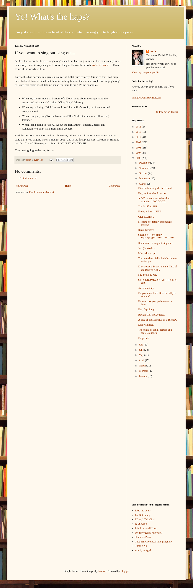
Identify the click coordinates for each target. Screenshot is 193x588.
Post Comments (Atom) (41, 192)
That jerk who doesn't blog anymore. (154, 541)
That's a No (141, 546)
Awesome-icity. (146, 288)
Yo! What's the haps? (52, 17)
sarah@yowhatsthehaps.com (146, 97)
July (141, 344)
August (143, 183)
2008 (139, 147)
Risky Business (146, 230)
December (144, 162)
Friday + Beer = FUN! (149, 211)
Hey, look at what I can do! (152, 193)
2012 (139, 126)
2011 (139, 131)
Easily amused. (146, 324)
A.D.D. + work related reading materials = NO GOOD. (154, 200)
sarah (29, 160)
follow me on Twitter (167, 112)
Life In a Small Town (146, 528)
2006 (139, 158)
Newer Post (22, 185)
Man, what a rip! (147, 253)
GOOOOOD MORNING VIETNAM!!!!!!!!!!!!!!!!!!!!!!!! (156, 237)
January (143, 376)
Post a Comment (28, 178)
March (142, 365)
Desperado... (144, 338)
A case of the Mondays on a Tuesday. (157, 319)
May (141, 355)
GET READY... (146, 216)
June (141, 349)
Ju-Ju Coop (141, 523)
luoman (102, 571)
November (145, 168)
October (143, 173)
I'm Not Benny (143, 515)
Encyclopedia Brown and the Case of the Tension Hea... (157, 268)
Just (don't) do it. (147, 248)
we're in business (102, 65)
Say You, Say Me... (148, 274)
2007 (139, 152)
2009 (139, 142)
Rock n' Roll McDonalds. (151, 314)
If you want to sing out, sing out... (155, 243)
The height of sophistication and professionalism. (155, 331)
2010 (139, 137)
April (142, 360)
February (144, 370)
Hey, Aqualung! (146, 309)
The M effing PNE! (148, 206)
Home (68, 185)
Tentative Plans (143, 537)
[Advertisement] (143, 441)
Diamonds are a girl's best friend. (155, 188)
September (145, 178)
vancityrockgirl (143, 550)
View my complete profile (145, 72)
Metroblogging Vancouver (148, 532)
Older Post (114, 185)
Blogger (124, 571)
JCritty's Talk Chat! (145, 519)
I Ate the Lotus (143, 510)
